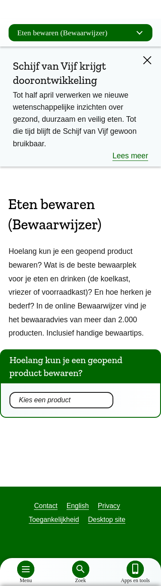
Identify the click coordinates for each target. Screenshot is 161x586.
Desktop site (106, 519)
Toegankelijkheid (54, 519)
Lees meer (130, 155)
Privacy (109, 505)
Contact (46, 505)
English (78, 505)
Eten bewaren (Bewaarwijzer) (82, 32)
